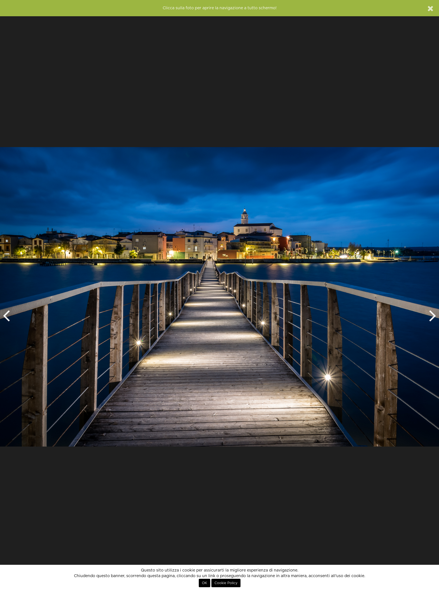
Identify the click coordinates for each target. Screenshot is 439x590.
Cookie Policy (225, 583)
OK (204, 583)
